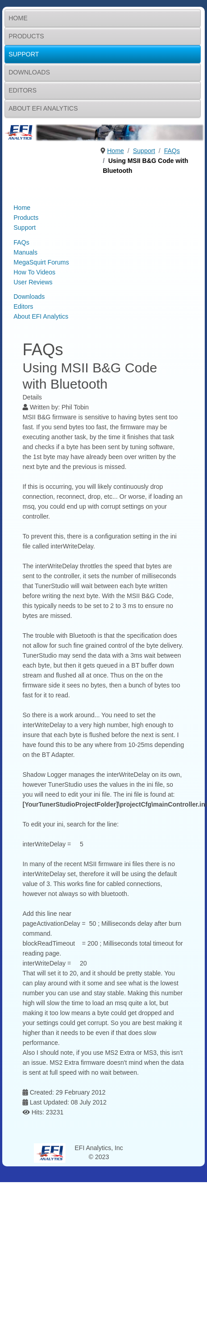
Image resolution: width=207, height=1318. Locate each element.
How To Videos (34, 272)
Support (24, 54)
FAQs (21, 242)
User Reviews (33, 282)
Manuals (25, 252)
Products (26, 36)
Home (18, 18)
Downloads (29, 72)
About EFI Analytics (43, 108)
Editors (23, 90)
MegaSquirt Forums (41, 262)
